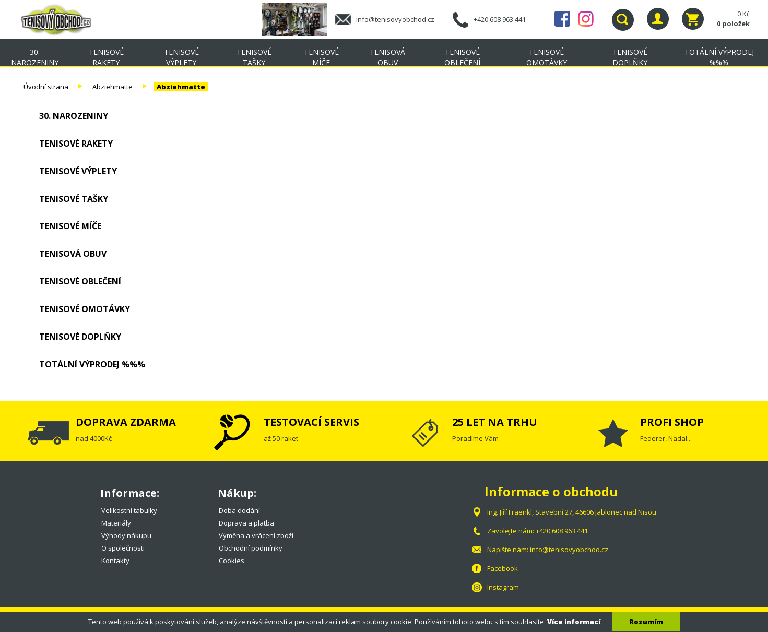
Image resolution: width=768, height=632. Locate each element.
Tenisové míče (321, 57)
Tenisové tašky (254, 57)
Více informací (573, 621)
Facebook (562, 19)
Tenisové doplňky (629, 57)
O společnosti (123, 548)
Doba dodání (239, 510)
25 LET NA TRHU (494, 422)
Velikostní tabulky (129, 510)
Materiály (116, 523)
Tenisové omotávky (546, 57)
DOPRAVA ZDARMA (126, 422)
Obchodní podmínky (250, 548)
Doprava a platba (246, 523)
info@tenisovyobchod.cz (395, 19)
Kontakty (115, 560)
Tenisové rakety (106, 57)
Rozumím (646, 621)
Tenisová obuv (387, 57)
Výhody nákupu (126, 535)
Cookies (231, 560)
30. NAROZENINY (34, 57)
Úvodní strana (45, 86)
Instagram (586, 19)
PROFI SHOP (672, 422)
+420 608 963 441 (500, 19)
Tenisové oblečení (462, 57)
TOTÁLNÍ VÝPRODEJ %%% (719, 57)
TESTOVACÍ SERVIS (311, 422)
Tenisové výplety (181, 57)
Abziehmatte (112, 86)
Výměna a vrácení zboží (256, 535)
